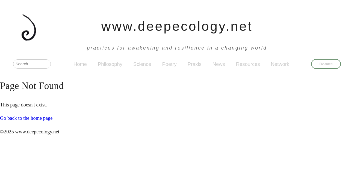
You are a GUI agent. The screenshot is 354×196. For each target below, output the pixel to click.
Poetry (169, 64)
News (219, 64)
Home (80, 64)
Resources (248, 64)
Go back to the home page (26, 118)
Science (142, 64)
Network (280, 64)
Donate (326, 64)
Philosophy (110, 64)
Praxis (195, 64)
